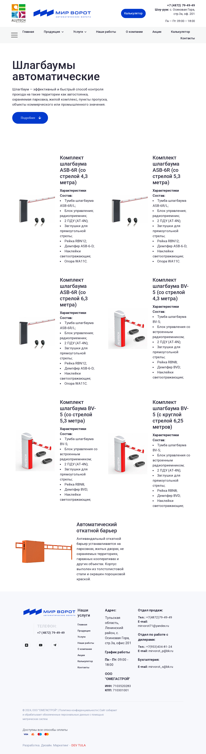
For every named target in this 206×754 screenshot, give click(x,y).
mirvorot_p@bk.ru (155, 651)
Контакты (83, 667)
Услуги (82, 636)
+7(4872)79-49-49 (155, 617)
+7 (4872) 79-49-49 (181, 5)
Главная (82, 624)
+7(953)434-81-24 (155, 647)
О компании (85, 649)
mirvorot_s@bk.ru (155, 667)
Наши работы (86, 643)
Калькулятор (85, 661)
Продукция (84, 630)
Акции (81, 655)
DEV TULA (78, 745)
